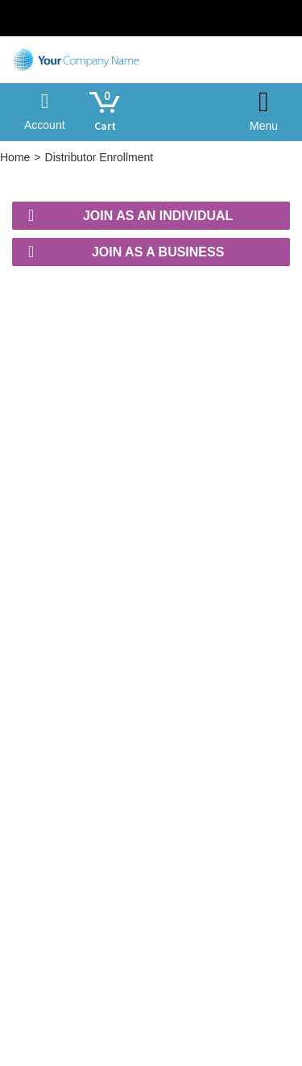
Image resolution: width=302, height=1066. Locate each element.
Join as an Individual (130, 216)
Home (15, 157)
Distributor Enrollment (99, 157)
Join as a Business (126, 252)
